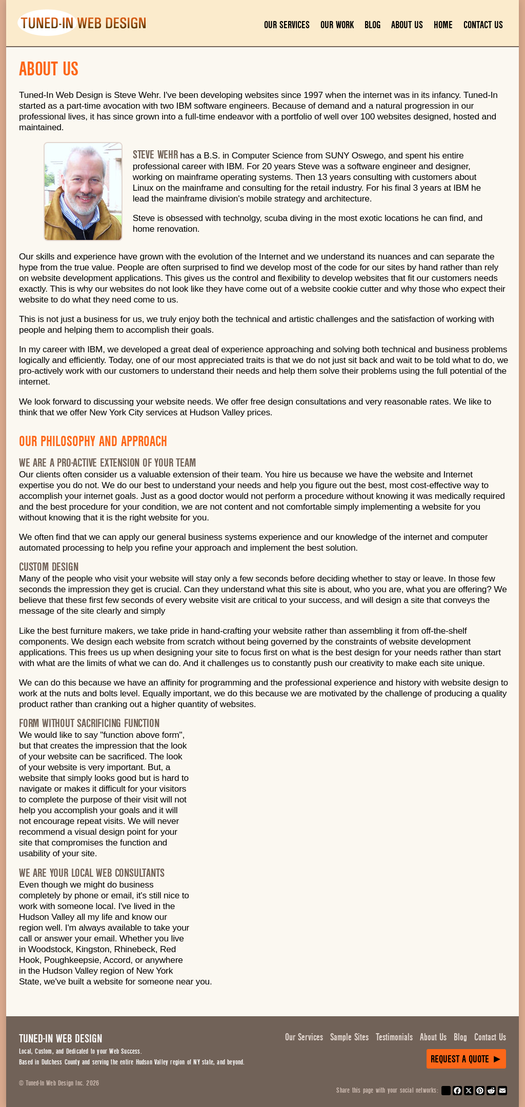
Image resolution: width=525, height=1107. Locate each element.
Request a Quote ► (466, 1059)
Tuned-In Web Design (60, 1038)
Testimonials (394, 1037)
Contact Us (483, 24)
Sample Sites (349, 1037)
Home (443, 24)
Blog (372, 24)
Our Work (337, 24)
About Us (407, 24)
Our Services (287, 24)
